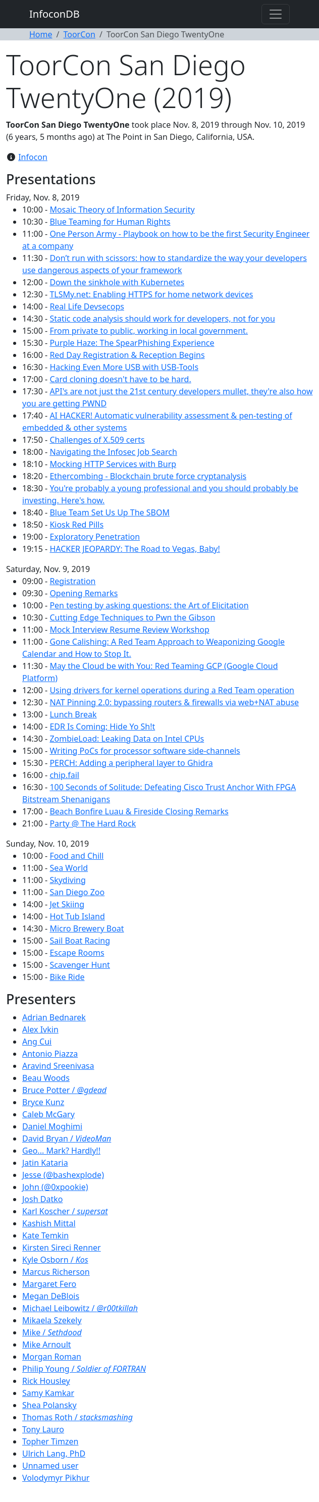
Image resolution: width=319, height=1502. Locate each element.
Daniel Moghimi (52, 1126)
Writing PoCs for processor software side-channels (144, 750)
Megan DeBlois (50, 1296)
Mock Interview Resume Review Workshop (129, 629)
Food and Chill (76, 855)
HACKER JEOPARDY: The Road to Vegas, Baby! (134, 548)
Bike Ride (66, 976)
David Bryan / (66, 1138)
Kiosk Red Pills (76, 524)
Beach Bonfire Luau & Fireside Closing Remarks (138, 811)
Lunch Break (72, 714)
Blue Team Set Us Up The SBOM (109, 512)
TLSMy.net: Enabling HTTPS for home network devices (151, 294)
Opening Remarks (83, 593)
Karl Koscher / (65, 1211)
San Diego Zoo (76, 892)
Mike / (52, 1332)
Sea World (68, 867)
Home (40, 34)
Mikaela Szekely (52, 1320)
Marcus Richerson (56, 1271)
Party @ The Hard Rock (92, 823)
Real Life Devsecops (86, 306)
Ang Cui (36, 1041)
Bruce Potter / (64, 1090)
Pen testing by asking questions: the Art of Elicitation (148, 605)
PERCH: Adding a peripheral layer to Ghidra (130, 762)
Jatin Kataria (45, 1162)
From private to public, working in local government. (148, 330)
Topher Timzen (50, 1441)
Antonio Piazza (50, 1053)
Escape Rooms (76, 952)
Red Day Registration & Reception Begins (126, 354)
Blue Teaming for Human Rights (109, 221)
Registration (72, 581)
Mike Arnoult (46, 1344)
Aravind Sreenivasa (58, 1065)
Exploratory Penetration (94, 536)
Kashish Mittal (49, 1223)
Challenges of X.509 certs (96, 439)
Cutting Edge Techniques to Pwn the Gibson (132, 617)
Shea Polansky (49, 1405)
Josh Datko (42, 1199)
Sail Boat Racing (79, 940)
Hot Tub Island (76, 916)
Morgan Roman (51, 1356)
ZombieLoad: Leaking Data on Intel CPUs (126, 738)
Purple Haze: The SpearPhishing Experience (131, 342)
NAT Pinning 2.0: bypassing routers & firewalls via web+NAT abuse (174, 702)
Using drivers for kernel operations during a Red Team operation (171, 690)
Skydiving (67, 880)
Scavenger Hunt (79, 964)
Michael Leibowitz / (80, 1308)
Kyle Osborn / (55, 1259)
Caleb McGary (48, 1114)
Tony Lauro (43, 1429)
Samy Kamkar (48, 1393)
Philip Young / (84, 1368)
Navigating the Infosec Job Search (113, 451)
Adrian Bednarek (54, 1017)
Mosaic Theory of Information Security (121, 209)
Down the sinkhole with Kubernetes (116, 282)
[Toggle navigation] (275, 14)
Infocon (32, 157)
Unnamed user (50, 1465)
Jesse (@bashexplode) (63, 1174)
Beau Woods (46, 1077)
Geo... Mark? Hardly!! (61, 1150)
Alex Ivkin (40, 1029)
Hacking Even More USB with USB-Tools (123, 367)
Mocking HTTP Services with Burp (112, 464)
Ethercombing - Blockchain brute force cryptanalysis (147, 476)
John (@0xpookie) (55, 1187)
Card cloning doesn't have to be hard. (120, 379)
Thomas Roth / (77, 1417)
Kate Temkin (45, 1235)
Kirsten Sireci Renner (61, 1247)
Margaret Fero (49, 1283)
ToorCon (79, 34)
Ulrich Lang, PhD (53, 1453)
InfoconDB (54, 14)
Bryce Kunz (43, 1102)
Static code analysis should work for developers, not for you (162, 318)
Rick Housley (46, 1380)
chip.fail (64, 775)
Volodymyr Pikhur (55, 1477)
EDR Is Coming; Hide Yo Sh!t (102, 726)
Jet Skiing (66, 904)
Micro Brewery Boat (86, 928)
